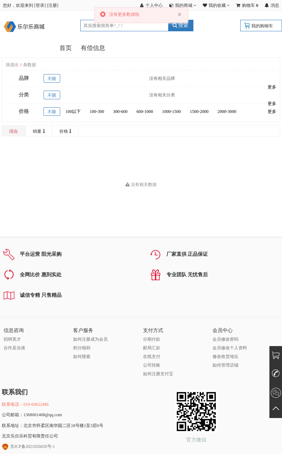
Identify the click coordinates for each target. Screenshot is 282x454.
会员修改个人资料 (229, 347)
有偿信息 (93, 48)
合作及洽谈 (14, 347)
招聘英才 (12, 339)
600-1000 (144, 111)
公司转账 (151, 365)
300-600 (120, 111)
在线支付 (151, 356)
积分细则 (81, 347)
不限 (52, 78)
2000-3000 (227, 111)
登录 (40, 5)
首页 (65, 48)
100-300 (97, 111)
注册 (52, 5)
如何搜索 (81, 356)
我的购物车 (262, 25)
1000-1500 (171, 111)
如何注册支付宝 (158, 373)
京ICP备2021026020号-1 (28, 446)
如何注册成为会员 (90, 339)
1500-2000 (199, 111)
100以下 (73, 111)
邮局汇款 (151, 347)
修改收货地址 (225, 356)
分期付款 (151, 339)
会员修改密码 (225, 339)
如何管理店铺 (225, 365)
